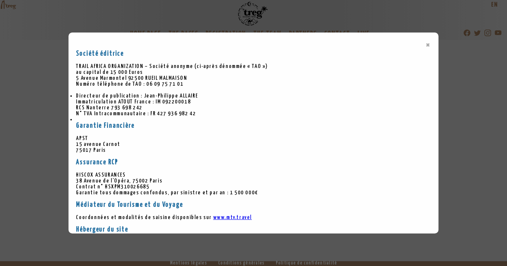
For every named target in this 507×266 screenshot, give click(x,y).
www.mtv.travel (232, 217)
